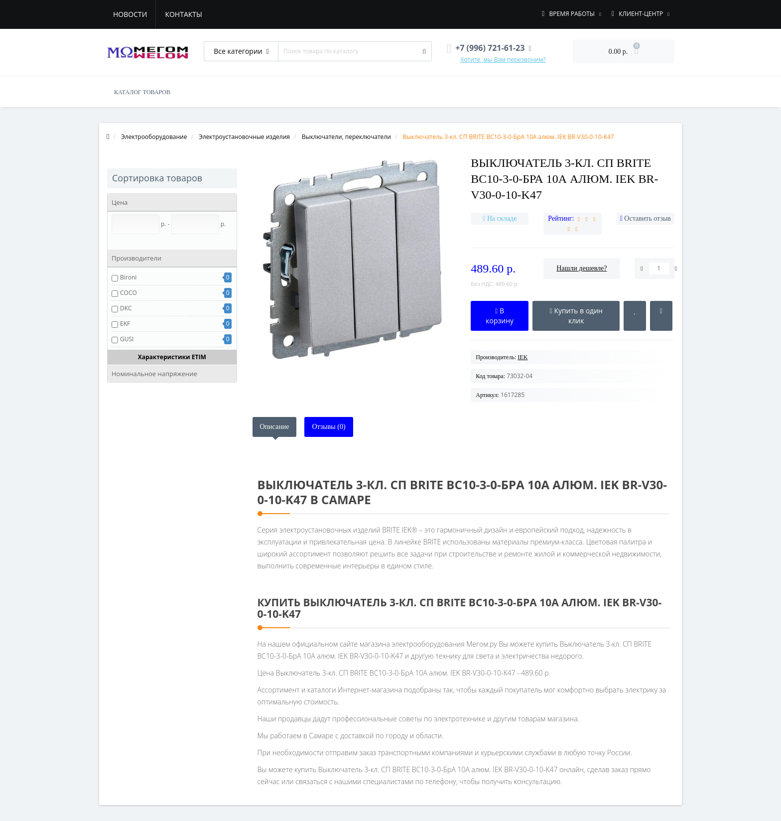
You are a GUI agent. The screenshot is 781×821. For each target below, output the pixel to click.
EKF (125, 323)
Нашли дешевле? (581, 268)
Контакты (183, 14)
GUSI (126, 339)
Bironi (128, 277)
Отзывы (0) (328, 426)
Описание (274, 426)
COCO (128, 292)
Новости (130, 14)
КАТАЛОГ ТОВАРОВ (142, 92)
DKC (126, 308)
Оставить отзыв (647, 218)
